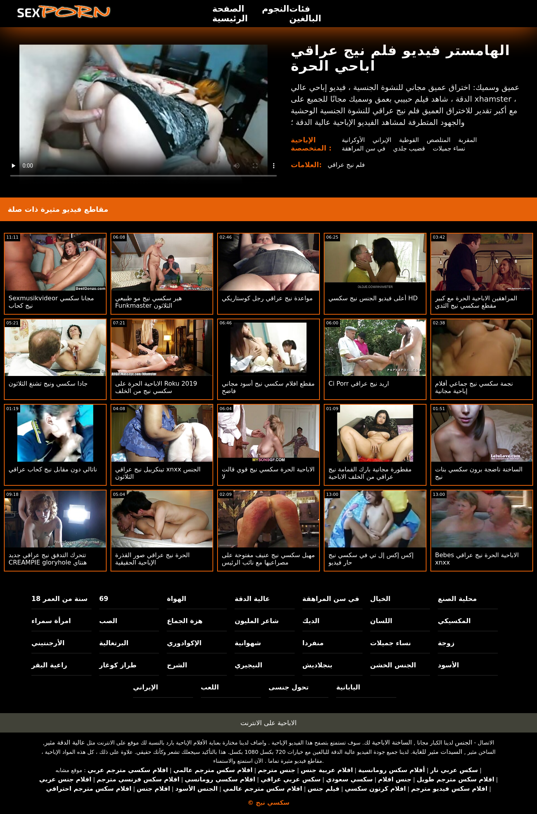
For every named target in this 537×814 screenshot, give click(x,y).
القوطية (409, 140)
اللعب (210, 687)
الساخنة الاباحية (392, 742)
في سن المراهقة (364, 148)
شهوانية (248, 643)
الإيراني (382, 140)
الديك (310, 621)
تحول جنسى (289, 687)
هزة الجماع (184, 621)
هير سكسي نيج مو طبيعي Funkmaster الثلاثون (148, 301)
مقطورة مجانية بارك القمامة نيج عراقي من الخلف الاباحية (370, 473)
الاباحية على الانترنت (268, 723)
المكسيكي (454, 621)
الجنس (463, 742)
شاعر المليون (257, 621)
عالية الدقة (252, 599)
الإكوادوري (184, 643)
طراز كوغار (117, 665)
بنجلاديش (317, 665)
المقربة (468, 140)
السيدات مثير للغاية (437, 751)
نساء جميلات (449, 148)
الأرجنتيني (47, 643)
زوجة (446, 643)
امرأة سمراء (51, 621)
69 (104, 599)
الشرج (177, 665)
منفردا (313, 643)
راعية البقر (49, 665)
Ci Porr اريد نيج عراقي (358, 383)
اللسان (381, 621)
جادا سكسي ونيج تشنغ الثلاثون (48, 383)
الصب (108, 621)
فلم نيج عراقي (346, 164)
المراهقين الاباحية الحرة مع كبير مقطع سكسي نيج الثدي (476, 301)
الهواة (176, 599)
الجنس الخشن (393, 665)
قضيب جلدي (409, 148)
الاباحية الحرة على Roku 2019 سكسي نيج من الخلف (156, 387)
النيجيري (248, 665)
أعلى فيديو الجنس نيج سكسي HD (373, 298)
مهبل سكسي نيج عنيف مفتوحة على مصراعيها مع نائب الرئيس (268, 558)
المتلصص (439, 140)
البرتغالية (114, 643)
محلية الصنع (457, 599)
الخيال (380, 599)
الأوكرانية (353, 140)
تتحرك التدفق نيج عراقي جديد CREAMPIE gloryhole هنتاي (48, 558)
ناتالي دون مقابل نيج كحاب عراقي (53, 469)
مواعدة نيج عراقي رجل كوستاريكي (267, 298)
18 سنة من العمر (59, 599)
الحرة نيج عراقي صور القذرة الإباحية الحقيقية (152, 558)
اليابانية (348, 687)
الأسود (448, 665)
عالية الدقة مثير (65, 742)
